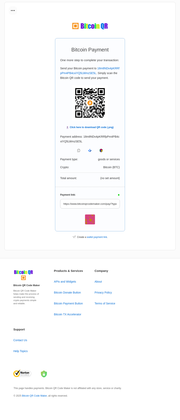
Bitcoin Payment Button (68, 303)
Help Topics (20, 351)
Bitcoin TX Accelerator (67, 314)
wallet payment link (97, 237)
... (13, 9)
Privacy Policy (103, 292)
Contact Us (20, 340)
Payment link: (68, 194)
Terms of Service (105, 303)
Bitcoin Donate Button (67, 292)
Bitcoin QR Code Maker (34, 395)
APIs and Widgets (65, 281)
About (98, 281)
